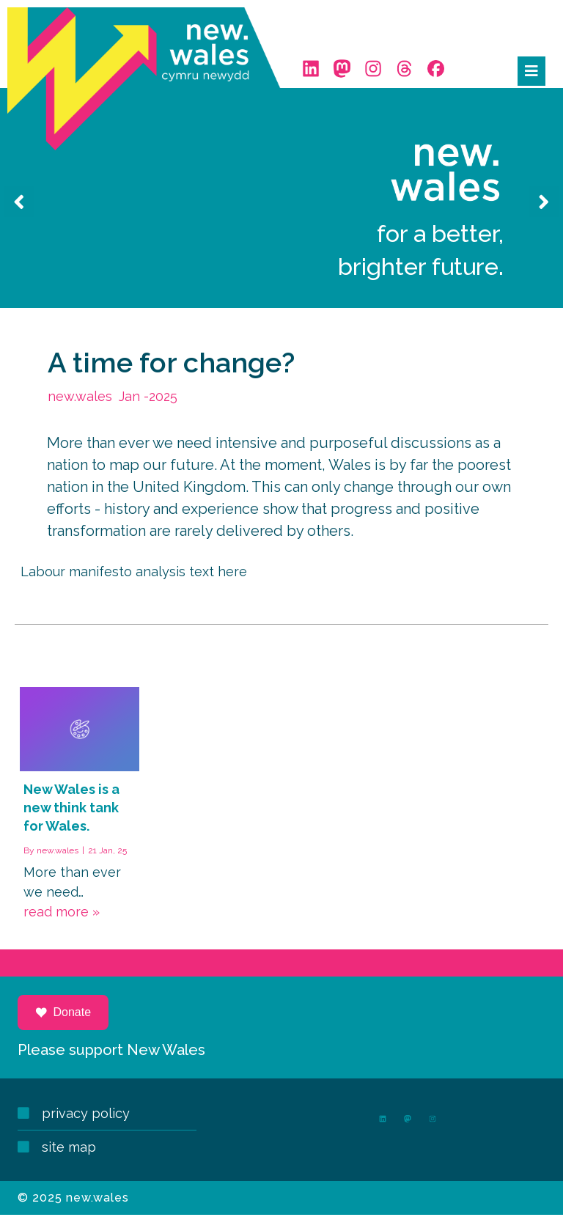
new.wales (60, 864)
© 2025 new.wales (74, 1185)
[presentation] (19, 212)
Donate (64, 1027)
